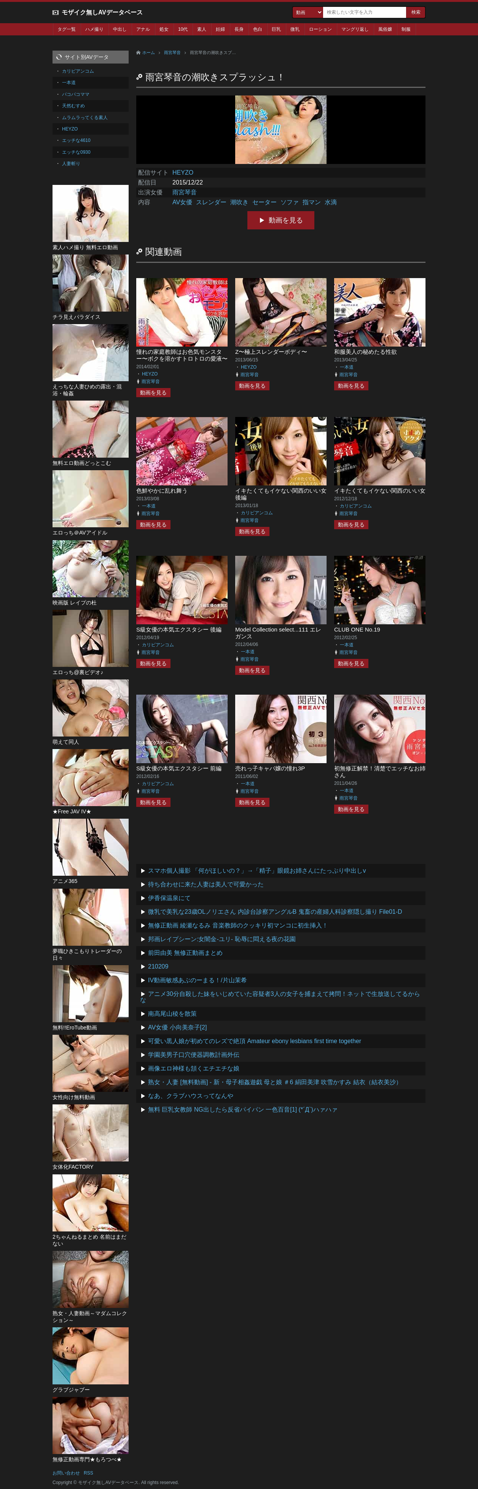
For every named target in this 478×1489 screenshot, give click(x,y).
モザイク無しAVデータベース (102, 12)
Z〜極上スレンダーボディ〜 (271, 351)
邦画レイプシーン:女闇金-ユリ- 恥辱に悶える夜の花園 (222, 939)
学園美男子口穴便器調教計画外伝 (193, 1055)
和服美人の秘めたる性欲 (365, 351)
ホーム (148, 52)
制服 (406, 29)
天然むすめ (73, 105)
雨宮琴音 (172, 52)
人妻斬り (71, 163)
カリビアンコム (257, 512)
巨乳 (276, 29)
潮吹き (239, 202)
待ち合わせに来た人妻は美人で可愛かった (206, 884)
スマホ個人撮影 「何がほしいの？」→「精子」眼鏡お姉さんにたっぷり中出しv (257, 870)
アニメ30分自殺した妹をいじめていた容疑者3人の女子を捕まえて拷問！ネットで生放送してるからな (280, 997)
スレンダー (211, 202)
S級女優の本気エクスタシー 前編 (178, 768)
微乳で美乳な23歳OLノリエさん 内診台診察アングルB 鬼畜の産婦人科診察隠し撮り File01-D (275, 911)
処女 (164, 29)
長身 (239, 29)
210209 (158, 966)
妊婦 (220, 29)
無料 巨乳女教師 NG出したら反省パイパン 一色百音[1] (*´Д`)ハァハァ (243, 1109)
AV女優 (182, 202)
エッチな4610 (76, 140)
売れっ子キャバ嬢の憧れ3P (270, 768)
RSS (88, 1473)
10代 (183, 29)
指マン (312, 202)
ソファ (289, 202)
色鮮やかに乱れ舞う (162, 490)
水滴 (331, 202)
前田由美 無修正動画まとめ (185, 953)
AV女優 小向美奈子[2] (177, 1027)
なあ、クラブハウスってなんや (190, 1096)
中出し (120, 29)
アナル (143, 29)
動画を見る (286, 220)
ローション (320, 29)
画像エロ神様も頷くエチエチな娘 (193, 1068)
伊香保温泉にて (169, 898)
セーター (264, 202)
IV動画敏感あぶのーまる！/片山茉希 (197, 980)
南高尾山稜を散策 (172, 1013)
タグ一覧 (66, 29)
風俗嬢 (385, 29)
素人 (201, 29)
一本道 (347, 367)
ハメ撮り (94, 29)
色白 (257, 29)
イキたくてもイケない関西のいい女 (379, 490)
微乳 (295, 29)
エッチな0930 (76, 152)
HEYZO (182, 172)
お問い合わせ (66, 1473)
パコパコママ (75, 94)
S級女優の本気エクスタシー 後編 (178, 629)
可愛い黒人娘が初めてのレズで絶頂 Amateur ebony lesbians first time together (254, 1041)
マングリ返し (355, 29)
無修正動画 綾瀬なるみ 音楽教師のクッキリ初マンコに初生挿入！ (238, 925)
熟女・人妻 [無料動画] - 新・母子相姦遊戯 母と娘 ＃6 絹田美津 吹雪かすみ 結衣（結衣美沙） (275, 1082)
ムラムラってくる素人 (85, 117)
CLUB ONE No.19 (357, 629)
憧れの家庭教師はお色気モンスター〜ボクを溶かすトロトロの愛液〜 (182, 355)
